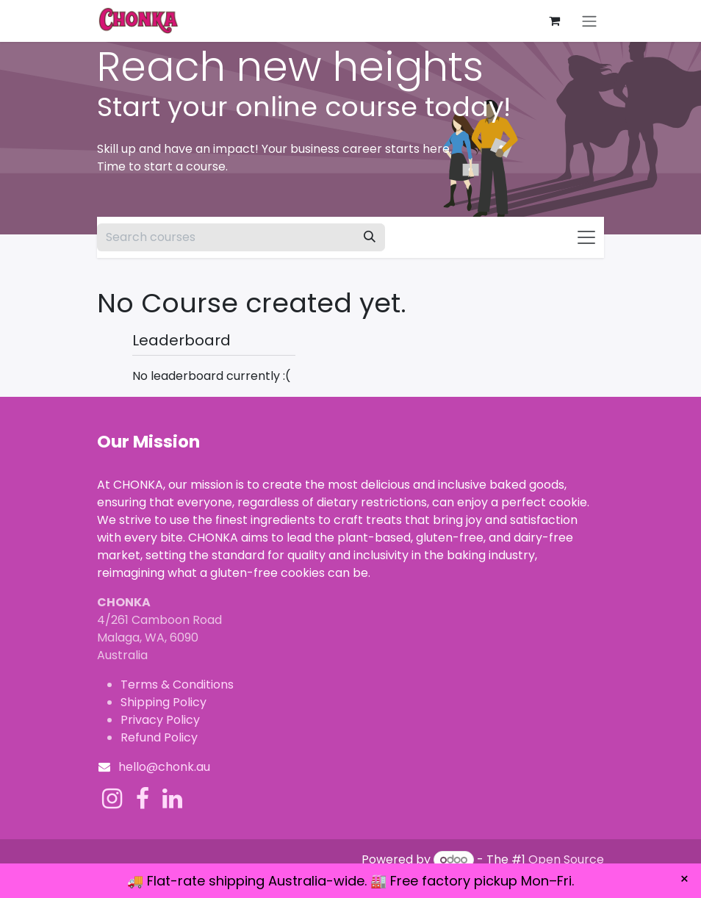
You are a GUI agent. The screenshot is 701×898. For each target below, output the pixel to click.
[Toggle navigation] (589, 21)
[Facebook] (142, 798)
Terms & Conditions (177, 684)
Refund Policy (159, 737)
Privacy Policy (160, 719)
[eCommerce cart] (554, 20)
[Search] (369, 237)
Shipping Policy (163, 702)
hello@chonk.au (164, 766)
